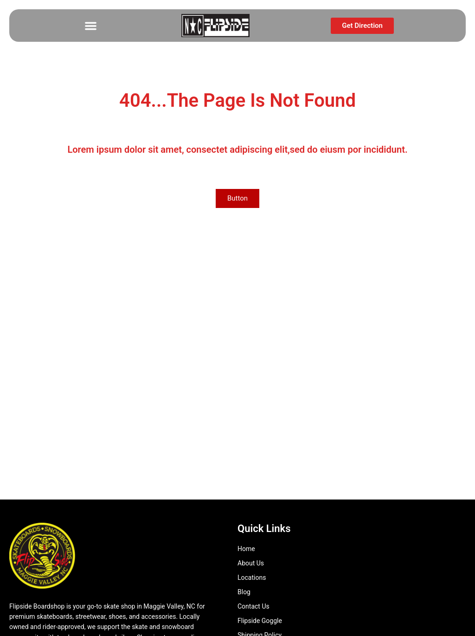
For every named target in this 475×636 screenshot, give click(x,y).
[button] (90, 25)
